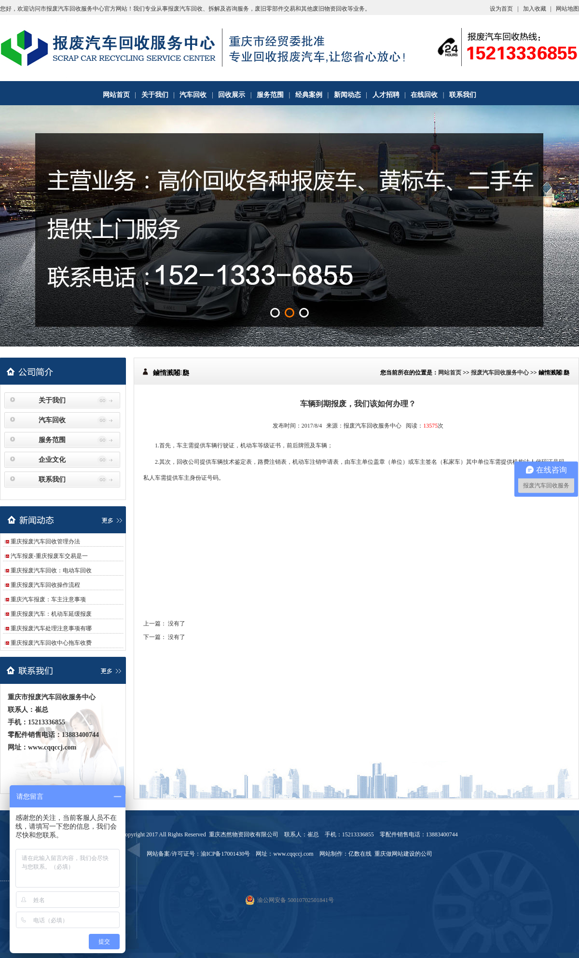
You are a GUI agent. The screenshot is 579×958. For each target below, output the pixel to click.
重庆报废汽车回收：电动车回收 (51, 570)
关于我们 (154, 94)
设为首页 (501, 8)
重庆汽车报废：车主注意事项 (48, 599)
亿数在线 (360, 853)
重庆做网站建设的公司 (403, 853)
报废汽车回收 (185, 8)
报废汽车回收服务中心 (500, 372)
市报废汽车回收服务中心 (72, 8)
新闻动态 (347, 94)
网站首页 (116, 94)
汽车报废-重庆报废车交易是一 (49, 556)
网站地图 (567, 8)
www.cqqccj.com (52, 747)
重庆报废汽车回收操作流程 (45, 585)
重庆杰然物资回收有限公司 (243, 834)
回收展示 (231, 94)
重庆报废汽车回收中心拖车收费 (51, 642)
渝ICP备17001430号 (225, 853)
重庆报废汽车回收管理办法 (45, 541)
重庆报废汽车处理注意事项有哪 (51, 628)
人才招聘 (386, 94)
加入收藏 (534, 8)
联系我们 (462, 94)
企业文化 (52, 459)
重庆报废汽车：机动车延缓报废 (51, 614)
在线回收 (424, 94)
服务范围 (270, 94)
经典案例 (308, 94)
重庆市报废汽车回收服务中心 (52, 697)
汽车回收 (193, 94)
